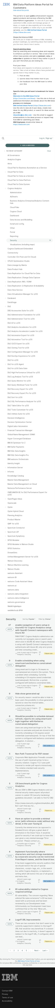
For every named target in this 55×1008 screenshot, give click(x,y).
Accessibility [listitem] (7, 1001)
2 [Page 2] (14, 950)
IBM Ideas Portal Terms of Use (29, 961)
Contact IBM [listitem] (7, 991)
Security (28, 654)
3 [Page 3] (18, 950)
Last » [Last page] (45, 950)
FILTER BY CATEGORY (13, 151)
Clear (49, 151)
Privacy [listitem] (5, 994)
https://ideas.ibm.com (22, 32)
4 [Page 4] (22, 950)
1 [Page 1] (10, 950)
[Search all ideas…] (16, 138)
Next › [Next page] (36, 950)
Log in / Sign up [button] (46, 138)
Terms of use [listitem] (7, 997)
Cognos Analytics (21, 747)
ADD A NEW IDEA (27, 145)
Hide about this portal (21, 10)
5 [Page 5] (26, 950)
